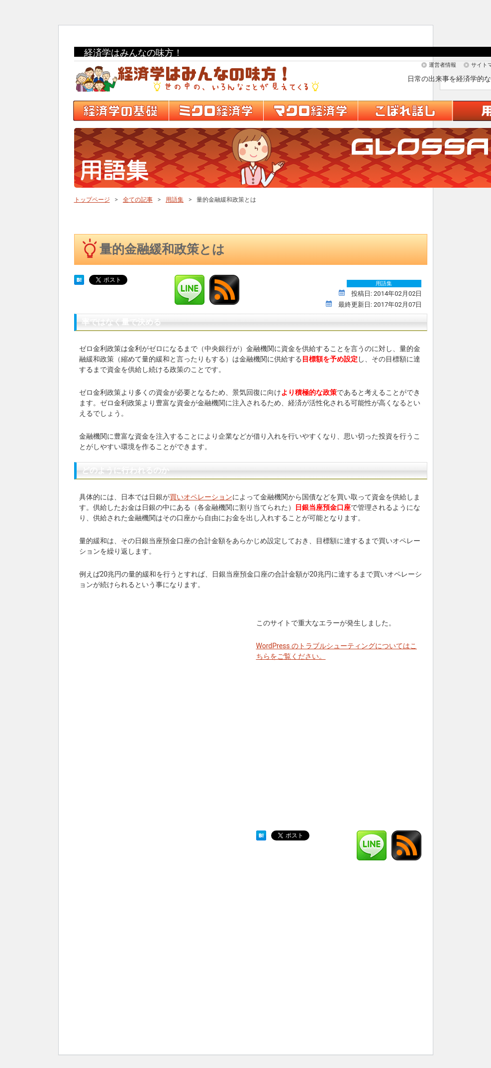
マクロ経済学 (311, 111)
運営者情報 (442, 65)
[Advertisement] (153, 713)
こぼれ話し (406, 111)
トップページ (92, 199)
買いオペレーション (201, 497)
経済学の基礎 (121, 111)
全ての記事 (138, 199)
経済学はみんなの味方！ (133, 52)
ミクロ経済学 (217, 111)
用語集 (175, 199)
